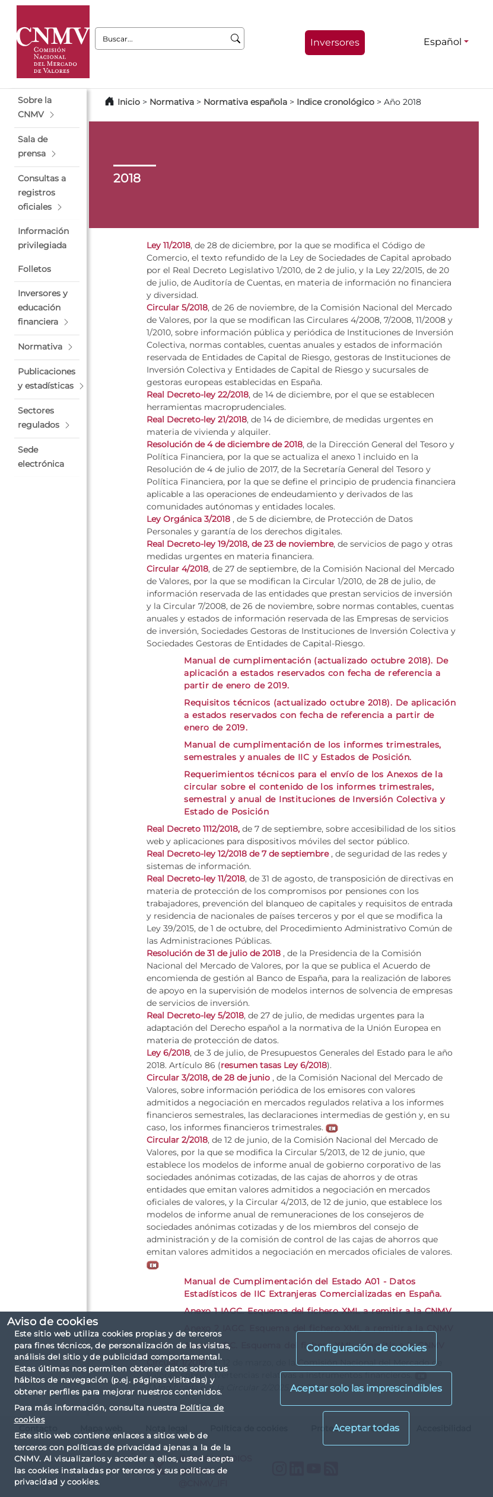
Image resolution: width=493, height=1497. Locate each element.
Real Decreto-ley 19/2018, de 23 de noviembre (240, 543)
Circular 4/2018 (177, 568)
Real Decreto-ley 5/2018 (195, 1015)
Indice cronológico (335, 102)
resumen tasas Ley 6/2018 (274, 1065)
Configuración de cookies (366, 1348)
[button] (46, 108)
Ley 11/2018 (168, 245)
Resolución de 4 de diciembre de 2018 (225, 444)
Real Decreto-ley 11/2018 (196, 878)
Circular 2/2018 (177, 1139)
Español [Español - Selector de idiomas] (443, 41)
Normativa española (245, 102)
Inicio (128, 102)
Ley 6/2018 (168, 1052)
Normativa (172, 102)
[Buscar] (235, 38)
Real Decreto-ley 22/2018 (198, 394)
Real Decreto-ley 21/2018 (197, 419)
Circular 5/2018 (177, 307)
